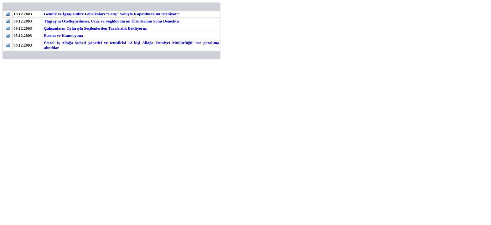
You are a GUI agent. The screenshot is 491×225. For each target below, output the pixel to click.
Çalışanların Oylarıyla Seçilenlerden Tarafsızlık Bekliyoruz (95, 28)
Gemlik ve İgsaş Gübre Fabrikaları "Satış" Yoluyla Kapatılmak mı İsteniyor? (111, 14)
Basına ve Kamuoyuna (63, 35)
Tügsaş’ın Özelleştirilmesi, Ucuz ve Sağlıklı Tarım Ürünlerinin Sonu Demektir (111, 21)
